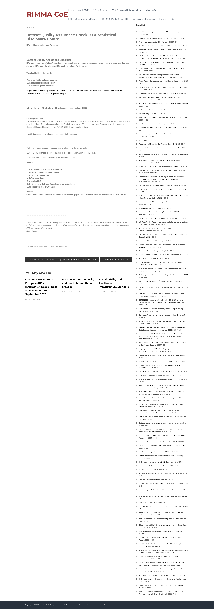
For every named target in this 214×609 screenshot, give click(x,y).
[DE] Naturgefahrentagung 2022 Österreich (156, 462)
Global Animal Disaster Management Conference (159, 255)
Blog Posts (151, 10)
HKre (40, 299)
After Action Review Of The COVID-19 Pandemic (158, 167)
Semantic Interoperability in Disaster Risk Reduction (160, 148)
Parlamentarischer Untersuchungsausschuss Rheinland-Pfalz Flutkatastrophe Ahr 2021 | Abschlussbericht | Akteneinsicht (162, 179)
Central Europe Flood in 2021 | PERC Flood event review (161, 506)
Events (162, 19)
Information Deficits (42, 246)
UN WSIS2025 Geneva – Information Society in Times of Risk (163, 154)
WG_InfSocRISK (100, 10)
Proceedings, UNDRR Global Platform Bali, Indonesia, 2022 (162, 490)
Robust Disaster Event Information (153, 480)
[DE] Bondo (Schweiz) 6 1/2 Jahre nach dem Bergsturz (161, 281)
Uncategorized (61, 246)
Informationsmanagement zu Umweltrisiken (157, 575)
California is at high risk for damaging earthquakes (159, 287)
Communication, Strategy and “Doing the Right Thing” (161, 483)
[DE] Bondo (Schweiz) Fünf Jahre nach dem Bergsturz (161, 496)
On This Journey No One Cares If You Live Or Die (158, 185)
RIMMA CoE (47, 14)
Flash (74, 605)
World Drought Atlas (147, 114)
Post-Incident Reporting (143, 19)
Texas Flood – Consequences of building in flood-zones (161, 81)
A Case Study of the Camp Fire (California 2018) (158, 371)
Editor (172, 19)
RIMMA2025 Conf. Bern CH (115, 19)
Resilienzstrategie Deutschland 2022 (154, 452)
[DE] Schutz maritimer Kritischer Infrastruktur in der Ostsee (163, 117)
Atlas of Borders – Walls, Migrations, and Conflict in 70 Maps (163, 50)
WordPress (103, 605)
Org (52, 246)
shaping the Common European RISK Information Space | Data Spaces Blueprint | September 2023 (41, 287)
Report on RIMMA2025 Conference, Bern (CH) (157, 144)
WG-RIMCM (83, 10)
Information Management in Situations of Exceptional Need (163, 104)
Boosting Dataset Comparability (152, 251)
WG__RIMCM (144, 140)
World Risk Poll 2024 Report (150, 208)
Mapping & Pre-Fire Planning (151, 241)
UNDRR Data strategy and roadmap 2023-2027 (158, 218)
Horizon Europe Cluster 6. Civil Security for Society (159, 38)
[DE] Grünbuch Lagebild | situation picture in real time (161, 379)
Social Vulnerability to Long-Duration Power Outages (160, 473)
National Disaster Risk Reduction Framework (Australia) (161, 531)
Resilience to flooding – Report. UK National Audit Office (162, 355)
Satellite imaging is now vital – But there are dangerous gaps (163, 32)
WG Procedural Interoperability (127, 10)
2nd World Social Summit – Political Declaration (158, 46)
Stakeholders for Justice (148, 470)
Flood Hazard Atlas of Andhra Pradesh (154, 466)
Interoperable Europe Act (149, 258)
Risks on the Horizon (147, 110)
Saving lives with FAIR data (150, 502)
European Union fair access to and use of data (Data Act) (162, 315)
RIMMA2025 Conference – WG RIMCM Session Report (160, 128)
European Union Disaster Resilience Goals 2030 (158, 442)
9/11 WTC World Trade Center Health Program (157, 361)
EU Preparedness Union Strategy (152, 124)
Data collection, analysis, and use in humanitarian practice (78, 283)
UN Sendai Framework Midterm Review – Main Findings (162, 446)
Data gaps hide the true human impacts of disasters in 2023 (163, 275)
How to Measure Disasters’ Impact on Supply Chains (160, 189)
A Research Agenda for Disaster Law (153, 42)
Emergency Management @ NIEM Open (155, 375)
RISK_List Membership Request (83, 19)
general (30, 246)
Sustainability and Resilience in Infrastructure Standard (114, 283)
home (71, 10)
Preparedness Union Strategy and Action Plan (157, 93)
